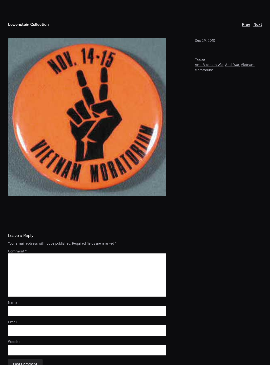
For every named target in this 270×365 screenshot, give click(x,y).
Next (257, 24)
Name (13, 302)
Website (14, 342)
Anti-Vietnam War (209, 64)
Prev (246, 24)
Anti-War (232, 64)
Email (12, 322)
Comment (17, 251)
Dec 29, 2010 (205, 40)
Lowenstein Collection (28, 24)
